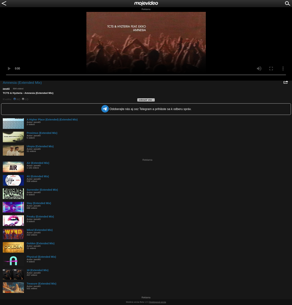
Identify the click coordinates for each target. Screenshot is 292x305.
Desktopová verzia (157, 302)
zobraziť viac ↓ (146, 100)
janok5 (6, 89)
